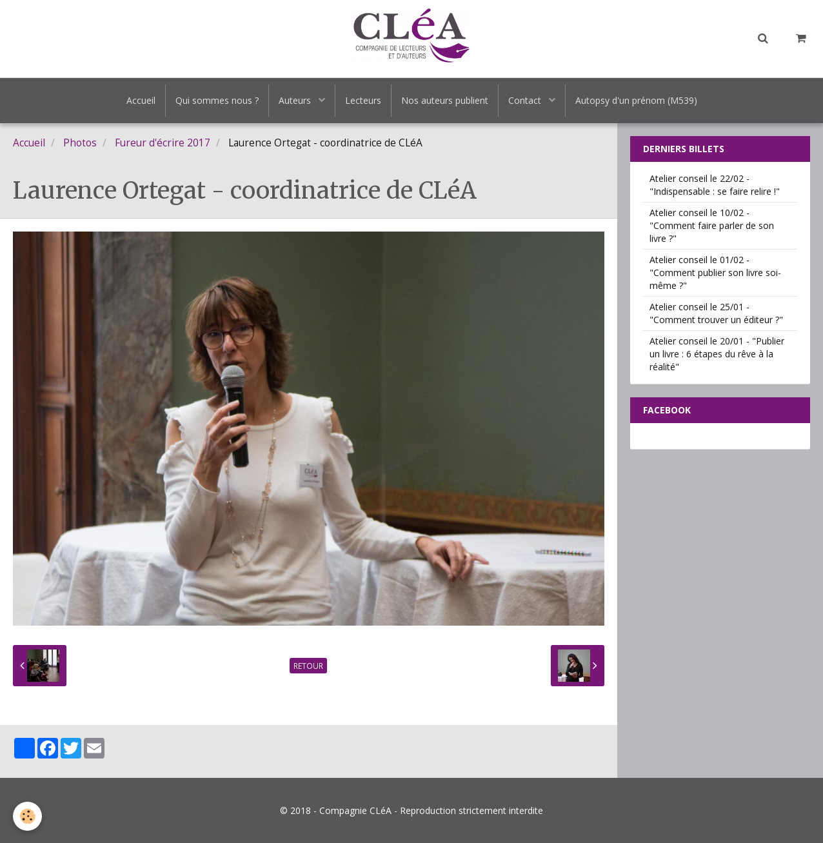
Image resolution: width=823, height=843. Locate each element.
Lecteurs (363, 100)
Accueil (140, 100)
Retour (308, 665)
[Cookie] (27, 816)
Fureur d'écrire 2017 (162, 143)
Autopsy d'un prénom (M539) (636, 100)
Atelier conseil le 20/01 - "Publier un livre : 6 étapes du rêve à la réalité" (716, 354)
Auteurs (296, 100)
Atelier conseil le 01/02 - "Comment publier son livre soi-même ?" (715, 272)
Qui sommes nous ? (217, 100)
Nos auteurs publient (444, 100)
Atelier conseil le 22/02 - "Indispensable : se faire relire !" (714, 184)
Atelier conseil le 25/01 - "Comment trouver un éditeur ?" (716, 313)
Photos (80, 143)
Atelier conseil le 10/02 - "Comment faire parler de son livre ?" (711, 225)
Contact (526, 100)
